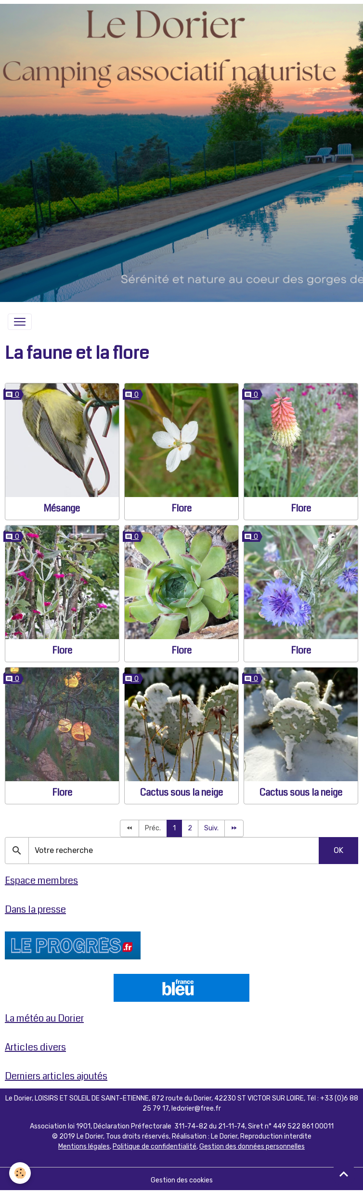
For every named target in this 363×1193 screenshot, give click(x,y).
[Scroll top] (344, 1174)
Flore (181, 508)
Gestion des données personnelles (252, 1146)
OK (338, 850)
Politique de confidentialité (154, 1146)
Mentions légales (84, 1146)
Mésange (62, 508)
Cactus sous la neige (181, 792)
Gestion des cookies (182, 1180)
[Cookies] (20, 1173)
